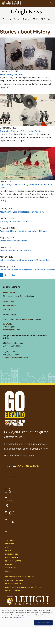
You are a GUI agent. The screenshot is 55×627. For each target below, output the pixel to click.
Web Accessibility (12, 557)
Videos (16, 19)
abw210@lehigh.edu (11, 329)
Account (9, 564)
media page (27, 319)
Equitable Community (14, 580)
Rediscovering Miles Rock (12, 74)
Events (26, 19)
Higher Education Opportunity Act (19, 577)
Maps (7, 547)
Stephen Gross (9, 305)
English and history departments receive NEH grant (23, 231)
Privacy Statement (19, 617)
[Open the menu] (51, 3)
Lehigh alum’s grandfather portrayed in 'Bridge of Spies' (25, 260)
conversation (28, 466)
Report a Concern (12, 591)
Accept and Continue (43, 623)
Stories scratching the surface (13, 240)
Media (36, 19)
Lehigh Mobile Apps (13, 561)
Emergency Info (11, 554)
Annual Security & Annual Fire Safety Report (23, 587)
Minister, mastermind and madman (16, 250)
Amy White (7, 324)
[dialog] (27, 617)
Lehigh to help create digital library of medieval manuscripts (27, 269)
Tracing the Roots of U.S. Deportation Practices (21, 131)
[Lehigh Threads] (9, 530)
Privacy (8, 571)
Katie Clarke (8, 309)
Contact (8, 551)
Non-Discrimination (13, 584)
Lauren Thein (8, 301)
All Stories (45, 19)
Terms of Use (10, 568)
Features (7, 19)
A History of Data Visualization (14, 221)
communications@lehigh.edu (15, 357)
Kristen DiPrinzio (10, 292)
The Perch (9, 540)
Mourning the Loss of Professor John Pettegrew (22, 211)
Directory (9, 544)
